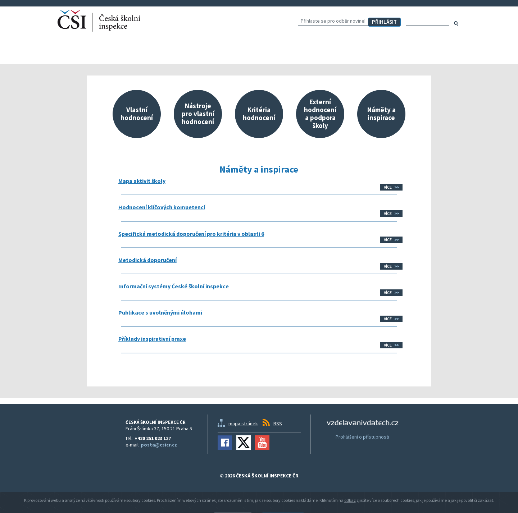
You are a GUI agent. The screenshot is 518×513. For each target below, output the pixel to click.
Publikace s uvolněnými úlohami (160, 312)
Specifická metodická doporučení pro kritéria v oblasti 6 (191, 233)
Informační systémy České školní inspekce (173, 286)
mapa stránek (243, 423)
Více (388, 187)
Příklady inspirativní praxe (152, 338)
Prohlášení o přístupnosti (362, 437)
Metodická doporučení (147, 260)
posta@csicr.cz (159, 444)
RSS (277, 423)
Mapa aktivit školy (141, 180)
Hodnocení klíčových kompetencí (161, 207)
